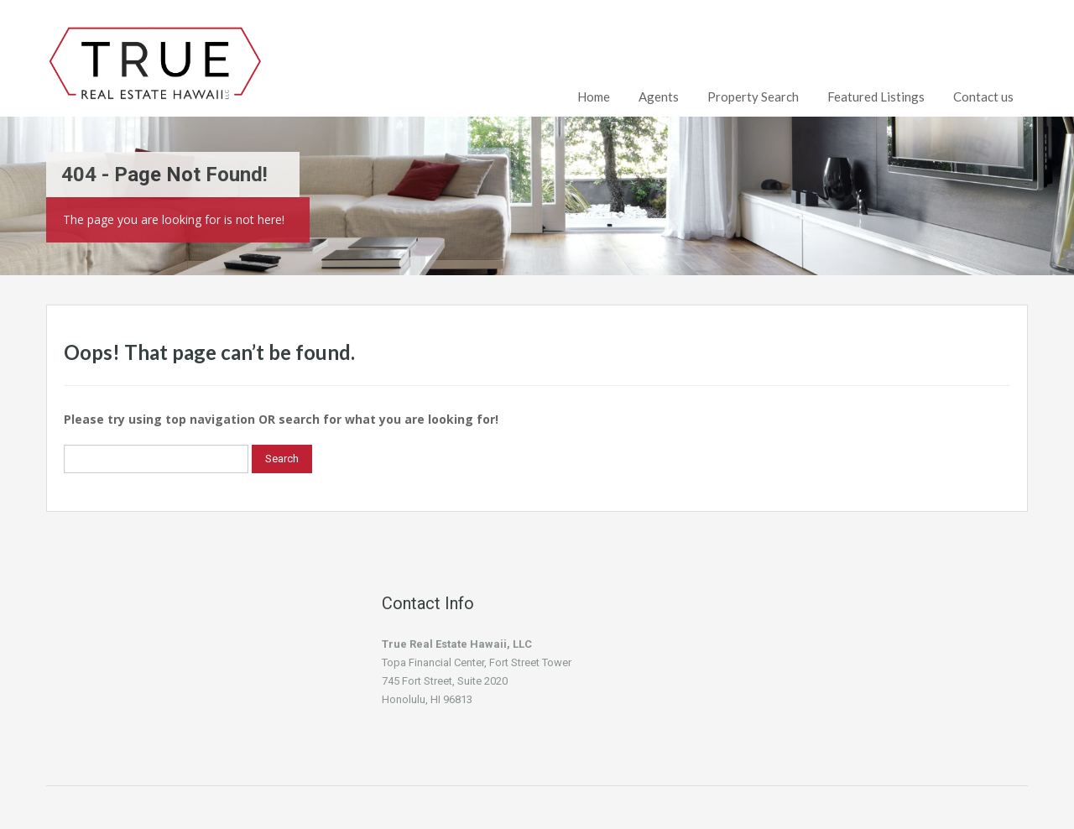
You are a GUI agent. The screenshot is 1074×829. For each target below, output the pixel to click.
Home (593, 96)
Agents (659, 96)
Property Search (753, 96)
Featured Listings (876, 96)
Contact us (983, 96)
